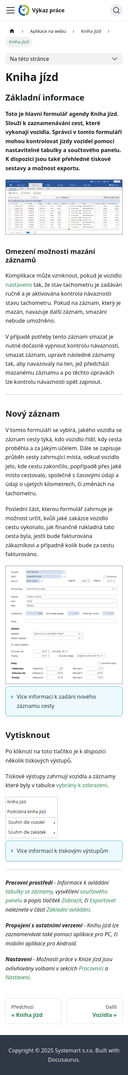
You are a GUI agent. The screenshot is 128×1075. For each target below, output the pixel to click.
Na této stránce (29, 59)
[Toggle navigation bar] (10, 10)
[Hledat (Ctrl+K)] (116, 10)
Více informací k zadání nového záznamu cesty (56, 701)
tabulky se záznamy (29, 891)
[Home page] (11, 31)
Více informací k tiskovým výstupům (62, 851)
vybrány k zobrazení (81, 785)
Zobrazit (71, 900)
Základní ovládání (68, 909)
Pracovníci (91, 968)
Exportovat (103, 900)
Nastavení (17, 977)
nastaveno (18, 284)
